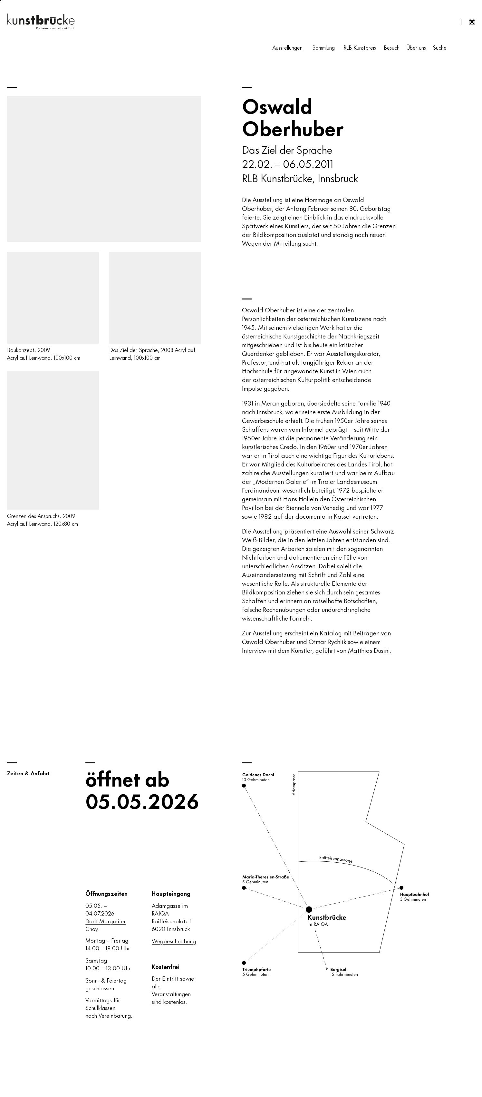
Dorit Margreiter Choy (105, 924)
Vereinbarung (115, 1015)
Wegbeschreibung (174, 941)
